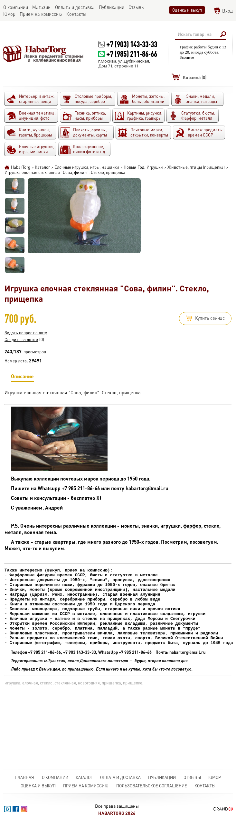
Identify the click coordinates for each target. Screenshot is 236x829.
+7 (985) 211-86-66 (131, 53)
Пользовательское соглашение (151, 785)
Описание (22, 377)
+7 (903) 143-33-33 (131, 44)
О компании (55, 777)
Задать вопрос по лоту (26, 332)
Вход (227, 11)
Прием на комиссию (86, 785)
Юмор (214, 777)
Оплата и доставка (120, 777)
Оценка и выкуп (187, 10)
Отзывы (192, 777)
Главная (24, 777)
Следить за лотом (21, 339)
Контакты (204, 785)
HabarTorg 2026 (117, 813)
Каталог (84, 777)
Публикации (162, 777)
